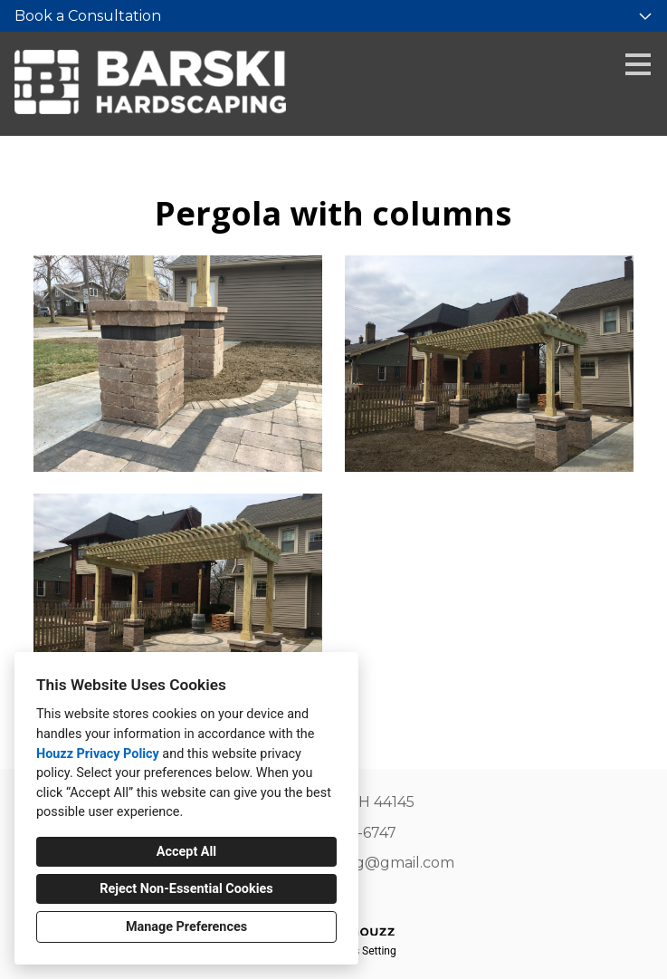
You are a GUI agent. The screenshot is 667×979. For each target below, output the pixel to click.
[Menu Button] (638, 64)
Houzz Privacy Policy (97, 754)
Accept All (186, 851)
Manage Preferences (186, 927)
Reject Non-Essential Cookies (186, 889)
